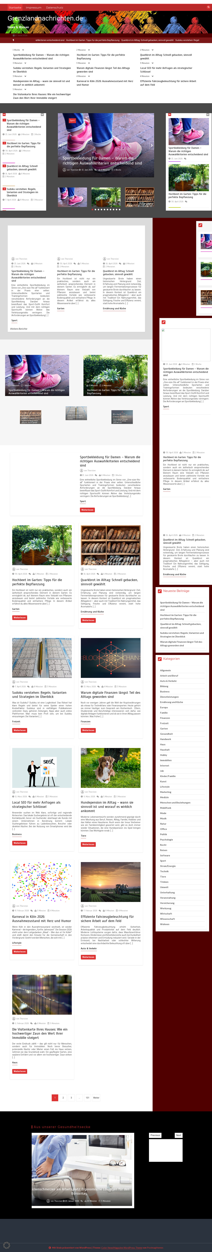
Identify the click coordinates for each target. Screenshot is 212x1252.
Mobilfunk (165, 807)
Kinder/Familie (168, 776)
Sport (83, 501)
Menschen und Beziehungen (175, 802)
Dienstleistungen (169, 696)
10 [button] (119, 209)
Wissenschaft (167, 919)
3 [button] (98, 209)
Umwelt (164, 887)
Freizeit (16, 721)
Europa (164, 707)
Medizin (164, 797)
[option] (108, 40)
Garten (15, 609)
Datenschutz (54, 7)
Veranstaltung (168, 897)
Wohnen (164, 924)
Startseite (15, 7)
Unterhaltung (167, 892)
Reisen (163, 850)
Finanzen (85, 721)
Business (17, 834)
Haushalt (165, 749)
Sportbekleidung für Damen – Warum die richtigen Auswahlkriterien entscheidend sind (110, 461)
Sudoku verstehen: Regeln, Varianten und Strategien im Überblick (39, 695)
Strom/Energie (168, 866)
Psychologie (166, 839)
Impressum (33, 7)
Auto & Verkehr (89, 948)
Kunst (163, 781)
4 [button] (101, 209)
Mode (163, 813)
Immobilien (166, 760)
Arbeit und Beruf (169, 675)
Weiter (96, 1098)
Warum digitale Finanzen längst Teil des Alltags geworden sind (110, 695)
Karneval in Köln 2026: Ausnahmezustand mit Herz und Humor (41, 919)
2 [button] (95, 209)
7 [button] (110, 209)
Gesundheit (166, 733)
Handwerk (165, 739)
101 (87, 1098)
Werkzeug (165, 908)
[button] (6, 1245)
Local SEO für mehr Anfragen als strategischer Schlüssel (36, 804)
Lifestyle (16, 942)
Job (162, 770)
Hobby (163, 755)
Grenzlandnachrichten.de (45, 18)
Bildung (164, 686)
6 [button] (107, 209)
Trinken (164, 881)
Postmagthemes (155, 1247)
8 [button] (113, 209)
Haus (14, 1062)
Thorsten (92, 470)
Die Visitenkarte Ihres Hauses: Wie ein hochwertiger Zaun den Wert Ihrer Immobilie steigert (40, 1033)
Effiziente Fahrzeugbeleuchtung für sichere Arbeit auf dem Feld (107, 919)
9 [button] (116, 209)
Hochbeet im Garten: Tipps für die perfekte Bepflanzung (108, 40)
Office (163, 829)
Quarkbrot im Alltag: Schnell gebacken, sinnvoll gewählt (163, 40)
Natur (163, 823)
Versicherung (167, 903)
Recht (163, 844)
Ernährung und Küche (92, 611)
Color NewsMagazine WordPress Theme (121, 1247)
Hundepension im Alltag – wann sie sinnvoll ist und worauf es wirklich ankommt (107, 806)
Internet (164, 765)
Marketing (165, 792)
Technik (164, 871)
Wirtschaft (166, 913)
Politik (163, 834)
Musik (163, 818)
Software (165, 855)
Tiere (83, 835)
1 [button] (92, 209)
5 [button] (104, 209)
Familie (164, 712)
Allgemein (165, 670)
